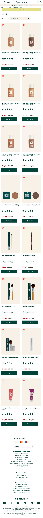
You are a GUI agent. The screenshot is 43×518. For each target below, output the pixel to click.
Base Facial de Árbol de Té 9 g (10, 205)
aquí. (28, 514)
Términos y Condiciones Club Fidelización (21, 463)
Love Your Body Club (21, 477)
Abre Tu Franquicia (21, 484)
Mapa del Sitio (21, 467)
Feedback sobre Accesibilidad (21, 492)
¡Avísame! (30, 68)
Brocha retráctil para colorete (10, 357)
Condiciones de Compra (21, 459)
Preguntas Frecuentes (21, 465)
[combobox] (11, 2)
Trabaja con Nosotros (21, 483)
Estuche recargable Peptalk (30, 357)
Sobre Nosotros (21, 475)
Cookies (21, 469)
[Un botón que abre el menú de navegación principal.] (1, 2)
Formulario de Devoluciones (21, 488)
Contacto (21, 479)
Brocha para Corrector (8, 255)
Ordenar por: (5, 18)
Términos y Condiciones (21, 453)
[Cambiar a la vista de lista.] (3, 14)
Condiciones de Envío (21, 457)
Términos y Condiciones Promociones (21, 461)
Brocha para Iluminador (8, 306)
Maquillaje (8, 7)
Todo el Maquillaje (17, 7)
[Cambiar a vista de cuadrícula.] (6, 14)
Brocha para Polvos (28, 306)
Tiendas (21, 481)
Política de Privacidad (21, 455)
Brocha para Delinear (29, 255)
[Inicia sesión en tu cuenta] (41, 2)
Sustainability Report (21, 486)
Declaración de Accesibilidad (21, 490)
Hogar (2, 7)
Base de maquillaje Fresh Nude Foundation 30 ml (10, 53)
